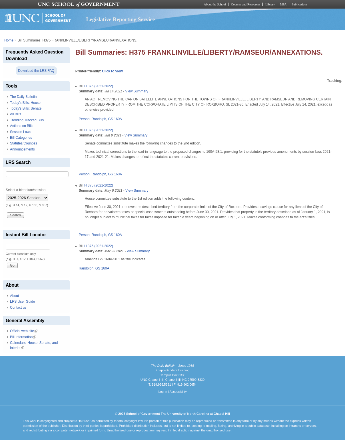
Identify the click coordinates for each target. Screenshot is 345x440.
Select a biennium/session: (26, 190)
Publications (299, 4)
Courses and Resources (245, 4)
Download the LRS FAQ (36, 71)
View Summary (136, 91)
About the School (215, 4)
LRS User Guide (22, 302)
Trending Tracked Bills (27, 120)
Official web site (23, 331)
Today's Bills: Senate (25, 108)
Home (8, 40)
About (14, 296)
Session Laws (20, 132)
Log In (162, 391)
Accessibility (177, 391)
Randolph (98, 119)
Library (270, 4)
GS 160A (115, 119)
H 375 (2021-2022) (98, 86)
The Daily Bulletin (23, 97)
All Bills (15, 114)
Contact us (18, 308)
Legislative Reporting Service (120, 19)
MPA (283, 4)
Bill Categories (21, 138)
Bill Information (23, 337)
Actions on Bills (21, 126)
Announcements (22, 149)
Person (84, 119)
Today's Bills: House (25, 103)
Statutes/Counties (23, 143)
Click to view (112, 71)
